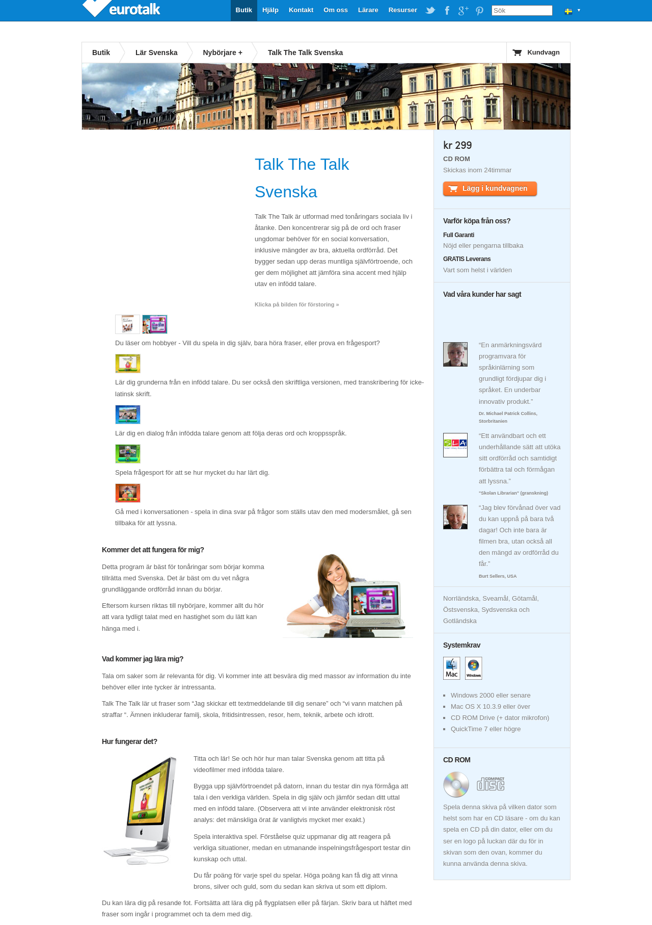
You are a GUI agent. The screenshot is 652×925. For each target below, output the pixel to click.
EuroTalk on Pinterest (479, 10)
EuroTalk (122, 10)
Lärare (368, 10)
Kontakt (301, 10)
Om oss (335, 10)
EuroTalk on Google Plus (463, 10)
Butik (244, 10)
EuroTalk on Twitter (430, 10)
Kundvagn (543, 52)
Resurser (403, 10)
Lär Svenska (156, 52)
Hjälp (270, 10)
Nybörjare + (222, 52)
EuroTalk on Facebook (447, 10)
